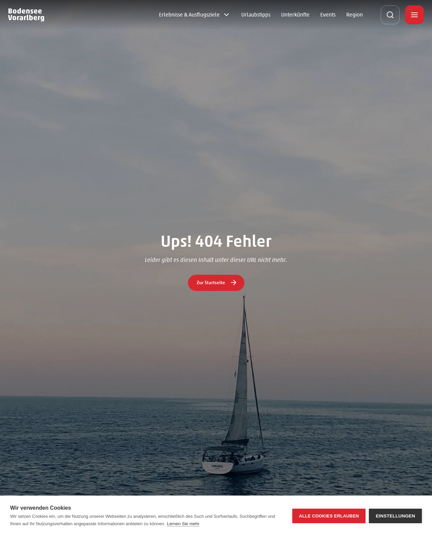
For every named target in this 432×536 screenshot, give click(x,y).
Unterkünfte (295, 14)
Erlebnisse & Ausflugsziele (189, 14)
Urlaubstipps (255, 14)
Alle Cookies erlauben (329, 515)
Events (327, 14)
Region (354, 14)
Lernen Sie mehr (183, 523)
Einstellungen (395, 515)
